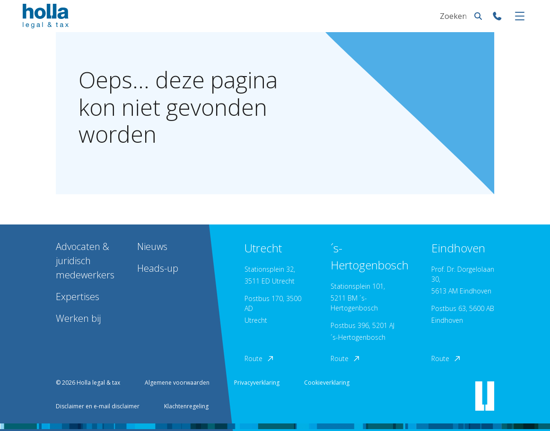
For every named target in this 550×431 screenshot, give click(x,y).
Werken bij (78, 318)
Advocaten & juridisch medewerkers (85, 260)
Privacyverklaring (256, 383)
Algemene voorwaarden (177, 383)
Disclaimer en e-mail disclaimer (98, 406)
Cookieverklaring (326, 383)
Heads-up (157, 268)
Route (259, 358)
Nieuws (152, 246)
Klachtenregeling (186, 406)
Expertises (77, 296)
